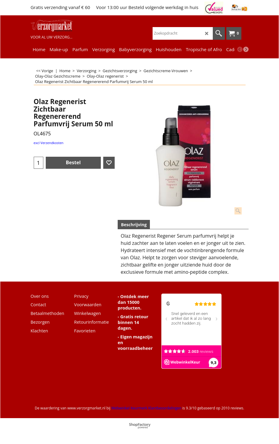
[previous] (240, 49)
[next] (246, 49)
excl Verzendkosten (49, 142)
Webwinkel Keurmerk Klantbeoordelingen (146, 408)
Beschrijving (134, 224)
